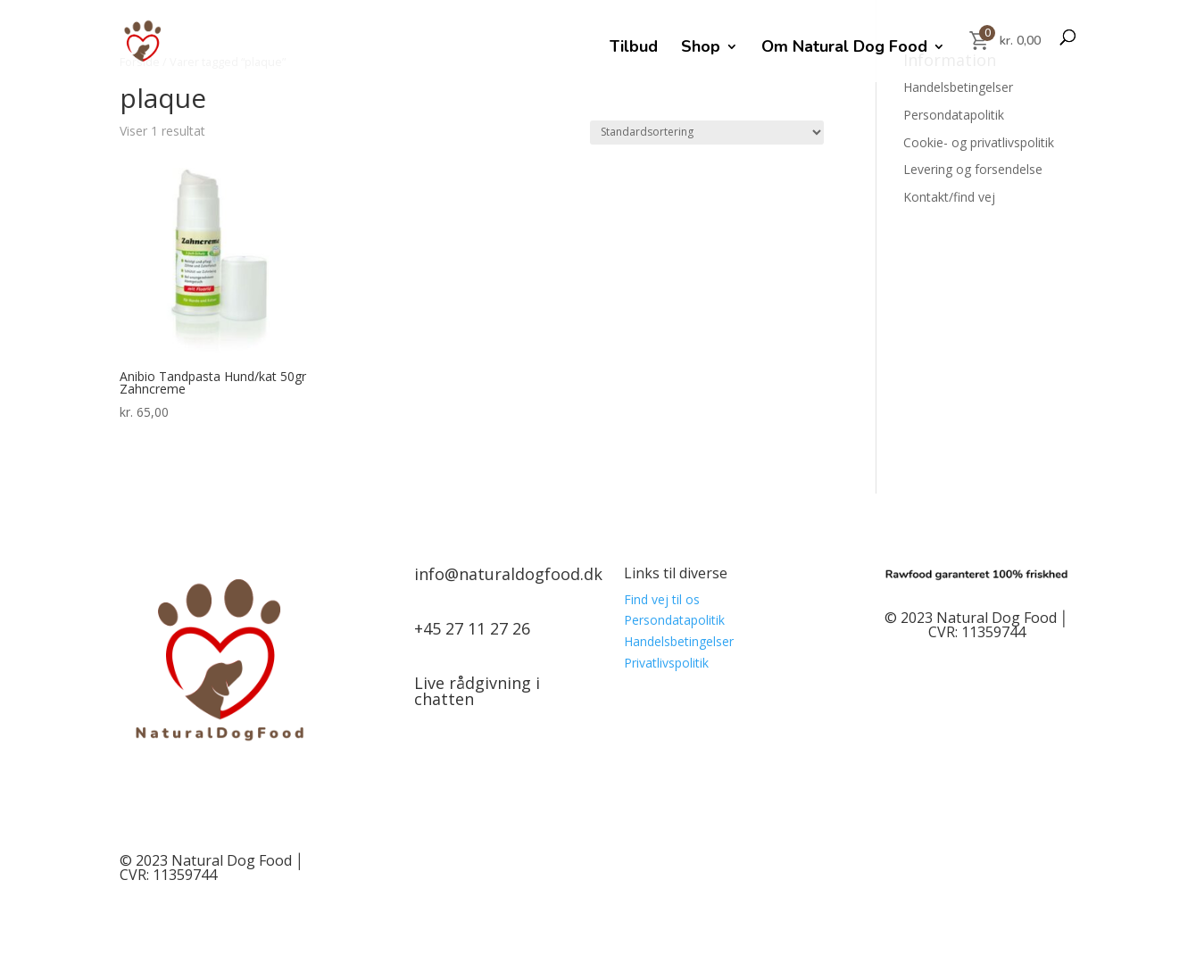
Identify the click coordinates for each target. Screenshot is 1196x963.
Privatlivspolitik (666, 662)
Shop (700, 48)
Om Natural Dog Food (844, 48)
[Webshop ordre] (707, 132)
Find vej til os (662, 599)
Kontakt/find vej (949, 196)
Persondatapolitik (953, 114)
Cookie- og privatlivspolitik (978, 142)
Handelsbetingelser (958, 87)
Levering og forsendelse (972, 169)
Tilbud (634, 48)
